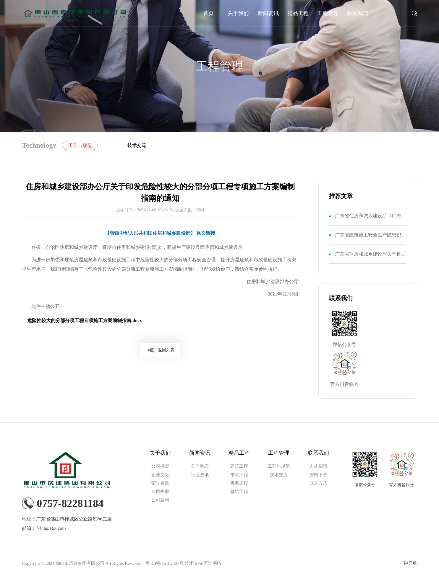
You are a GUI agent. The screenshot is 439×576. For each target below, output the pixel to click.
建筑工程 (239, 466)
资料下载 (318, 475)
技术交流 (136, 145)
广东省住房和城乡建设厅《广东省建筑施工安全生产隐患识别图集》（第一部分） (370, 219)
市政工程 (239, 475)
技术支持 (194, 563)
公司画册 (160, 491)
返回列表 (166, 350)
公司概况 (160, 466)
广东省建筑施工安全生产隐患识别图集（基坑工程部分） (370, 238)
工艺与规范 (80, 145)
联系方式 (318, 483)
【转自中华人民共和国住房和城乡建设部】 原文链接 (160, 233)
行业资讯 (200, 475)
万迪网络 (212, 563)
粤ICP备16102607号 (165, 563)
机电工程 (239, 483)
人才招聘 (318, 466)
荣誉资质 (160, 483)
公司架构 (160, 500)
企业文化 (160, 475)
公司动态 (200, 466)
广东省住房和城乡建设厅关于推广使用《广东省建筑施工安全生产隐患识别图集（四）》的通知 (370, 258)
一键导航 (408, 563)
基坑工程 (239, 491)
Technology (39, 145)
